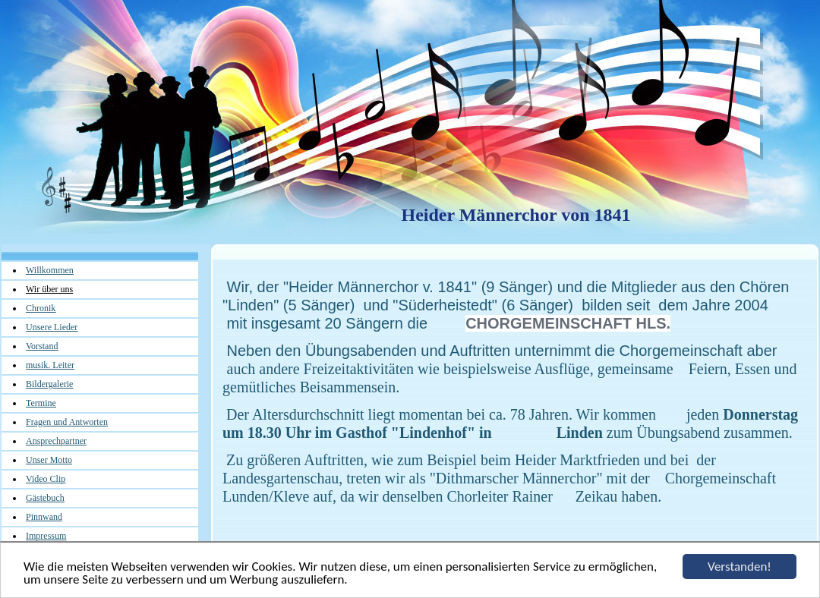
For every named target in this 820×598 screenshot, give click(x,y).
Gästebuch (45, 498)
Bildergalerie (49, 384)
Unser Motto (49, 460)
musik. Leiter (50, 365)
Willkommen (50, 270)
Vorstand (42, 346)
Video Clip (45, 479)
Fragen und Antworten (67, 422)
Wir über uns (49, 289)
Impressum (46, 535)
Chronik (40, 308)
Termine (41, 403)
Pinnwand (44, 516)
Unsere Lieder (51, 327)
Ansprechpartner (56, 441)
